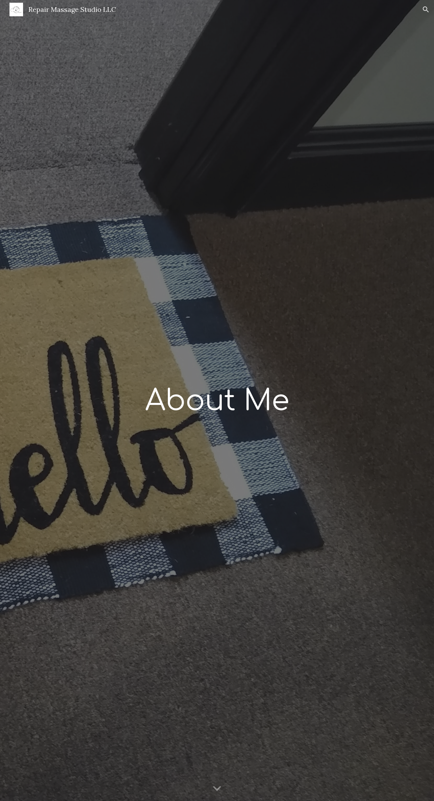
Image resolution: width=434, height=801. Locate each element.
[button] (426, 9)
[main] (217, 400)
